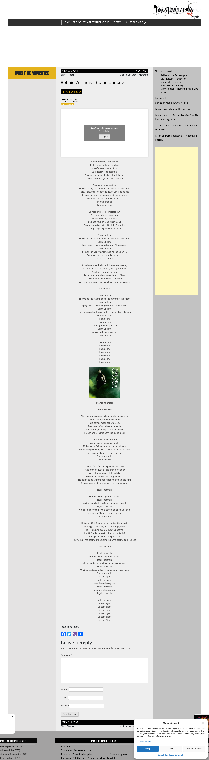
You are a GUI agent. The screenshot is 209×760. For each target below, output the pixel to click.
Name (64, 689)
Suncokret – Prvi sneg (172, 85)
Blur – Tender (67, 75)
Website (65, 705)
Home (66, 22)
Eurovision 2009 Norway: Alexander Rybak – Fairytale (88, 758)
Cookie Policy (163, 755)
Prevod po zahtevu (70, 626)
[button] (203, 723)
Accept (148, 748)
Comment (66, 655)
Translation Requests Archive (76, 750)
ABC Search (67, 746)
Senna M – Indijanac (171, 82)
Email (64, 697)
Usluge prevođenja (135, 22)
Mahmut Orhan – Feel (177, 102)
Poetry (116, 22)
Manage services (144, 741)
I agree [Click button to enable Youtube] (104, 136)
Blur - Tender (24, 720)
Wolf (76, 99)
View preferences (194, 748)
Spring (158, 102)
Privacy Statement (176, 755)
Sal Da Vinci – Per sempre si (175, 75)
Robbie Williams (72, 102)
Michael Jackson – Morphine (133, 75)
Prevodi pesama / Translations (91, 22)
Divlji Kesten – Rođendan (173, 78)
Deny (170, 748)
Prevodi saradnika (71, 92)
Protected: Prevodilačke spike (76, 754)
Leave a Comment (67, 104)
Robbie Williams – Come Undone (92, 82)
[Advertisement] (104, 46)
